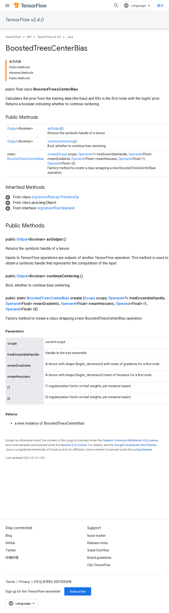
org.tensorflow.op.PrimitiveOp (55, 197)
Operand (84, 154)
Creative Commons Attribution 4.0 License (130, 440)
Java (70, 37)
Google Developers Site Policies (135, 445)
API (29, 37)
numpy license (142, 449)
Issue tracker (96, 535)
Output (12, 128)
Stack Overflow (98, 550)
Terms (10, 582)
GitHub (10, 543)
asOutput (54, 128)
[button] (42, 197)
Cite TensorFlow (98, 565)
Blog (9, 535)
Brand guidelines (99, 557)
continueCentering (61, 141)
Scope (62, 154)
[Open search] (116, 5)
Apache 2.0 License (74, 445)
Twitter (11, 550)
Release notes (97, 543)
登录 (160, 5)
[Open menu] (7, 5)
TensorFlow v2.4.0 (25, 20)
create (52, 154)
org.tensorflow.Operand (55, 208)
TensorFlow (13, 37)
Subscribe (78, 591)
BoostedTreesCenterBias (25, 159)
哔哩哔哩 (12, 557)
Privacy (24, 582)
